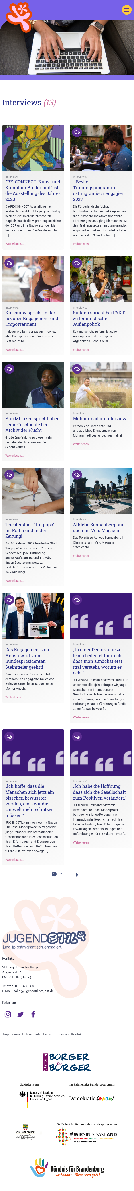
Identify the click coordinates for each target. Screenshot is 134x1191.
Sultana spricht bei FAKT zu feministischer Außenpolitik (99, 318)
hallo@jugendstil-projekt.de (33, 991)
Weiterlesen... (14, 244)
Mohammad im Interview (99, 418)
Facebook (33, 1014)
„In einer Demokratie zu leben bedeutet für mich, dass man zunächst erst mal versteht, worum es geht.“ (97, 661)
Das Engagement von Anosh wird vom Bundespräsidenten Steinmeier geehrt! (27, 658)
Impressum (11, 1034)
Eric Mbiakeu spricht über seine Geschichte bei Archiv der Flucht (32, 424)
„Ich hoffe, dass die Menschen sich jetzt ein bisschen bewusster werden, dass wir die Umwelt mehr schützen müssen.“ (29, 800)
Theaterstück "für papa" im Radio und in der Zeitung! (30, 530)
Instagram (7, 1014)
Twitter (20, 1014)
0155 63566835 (26, 986)
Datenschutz (31, 1034)
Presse (48, 1034)
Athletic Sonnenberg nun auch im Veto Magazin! (99, 527)
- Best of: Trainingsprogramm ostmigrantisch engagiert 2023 (99, 190)
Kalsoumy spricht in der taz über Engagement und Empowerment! (31, 318)
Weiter (72, 874)
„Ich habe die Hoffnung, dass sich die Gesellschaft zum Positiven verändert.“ (99, 791)
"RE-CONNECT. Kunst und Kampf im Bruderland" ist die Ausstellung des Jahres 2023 (33, 190)
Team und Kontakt (69, 1034)
